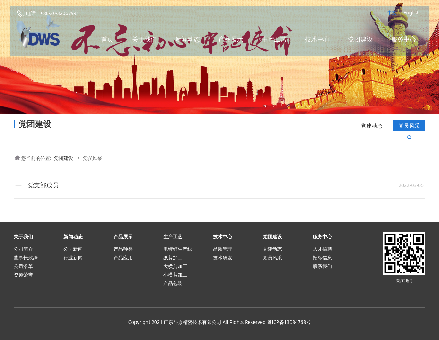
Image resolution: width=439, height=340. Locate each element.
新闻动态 (187, 41)
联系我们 (322, 266)
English (411, 15)
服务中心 (403, 41)
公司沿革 (23, 266)
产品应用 (123, 257)
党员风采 (409, 125)
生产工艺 (274, 41)
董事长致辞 (26, 257)
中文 (392, 15)
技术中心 (317, 41)
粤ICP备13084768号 (289, 322)
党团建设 (360, 41)
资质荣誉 (23, 274)
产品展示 (230, 41)
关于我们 (144, 41)
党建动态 (372, 125)
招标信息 (322, 257)
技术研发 (222, 257)
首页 (107, 41)
